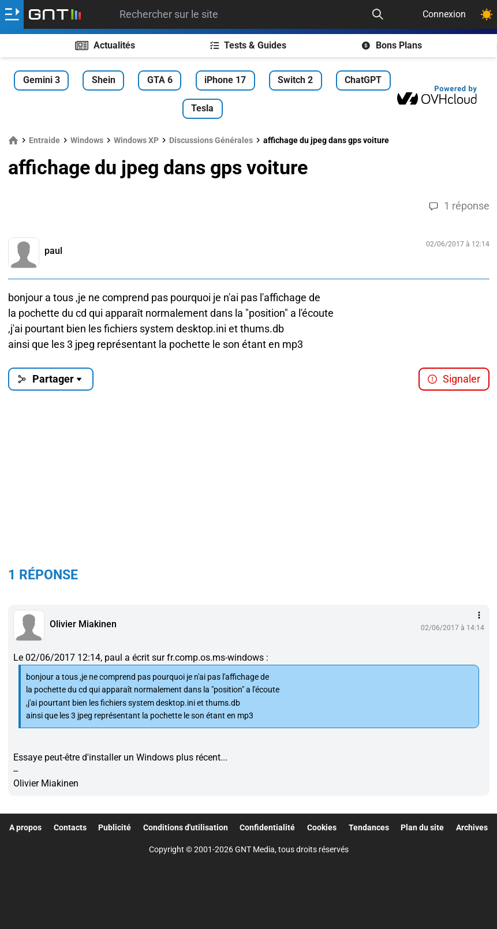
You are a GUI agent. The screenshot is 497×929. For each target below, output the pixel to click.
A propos (25, 827)
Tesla (202, 108)
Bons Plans (391, 45)
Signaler (453, 379)
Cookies (322, 827)
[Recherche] (377, 14)
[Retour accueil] (55, 14)
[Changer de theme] (487, 14)
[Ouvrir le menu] (12, 14)
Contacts (70, 827)
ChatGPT (363, 79)
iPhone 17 (225, 79)
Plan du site (422, 827)
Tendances (369, 827)
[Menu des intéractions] (479, 615)
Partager (50, 379)
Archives (472, 827)
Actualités (105, 45)
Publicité (114, 827)
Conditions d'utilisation (185, 827)
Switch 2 (295, 79)
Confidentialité (267, 827)
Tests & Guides (248, 45)
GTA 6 (160, 79)
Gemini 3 (41, 79)
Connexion (444, 14)
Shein (103, 79)
